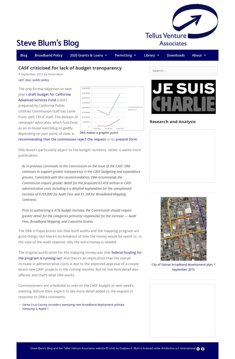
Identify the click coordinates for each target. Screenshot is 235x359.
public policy (40, 80)
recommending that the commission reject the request (62, 139)
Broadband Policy (49, 55)
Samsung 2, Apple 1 (35, 308)
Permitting (127, 55)
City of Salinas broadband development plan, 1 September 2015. (184, 264)
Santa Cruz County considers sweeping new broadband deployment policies (73, 304)
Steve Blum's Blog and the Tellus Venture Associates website (67, 348)
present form (126, 139)
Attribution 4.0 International (183, 348)
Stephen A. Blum (130, 348)
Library (153, 55)
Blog (23, 55)
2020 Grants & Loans (90, 55)
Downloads (176, 55)
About (201, 55)
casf (21, 80)
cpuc (28, 80)
